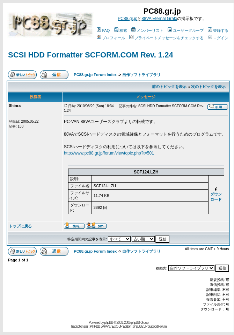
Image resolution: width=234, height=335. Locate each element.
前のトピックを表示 (169, 86)
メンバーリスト (147, 30)
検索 (120, 30)
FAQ (103, 30)
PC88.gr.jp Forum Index (95, 75)
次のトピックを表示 (208, 86)
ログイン (218, 38)
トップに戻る (20, 226)
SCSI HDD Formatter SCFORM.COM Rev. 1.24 (90, 54)
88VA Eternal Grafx (159, 18)
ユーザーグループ (186, 30)
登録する (218, 30)
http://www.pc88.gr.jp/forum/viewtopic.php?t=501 (109, 153)
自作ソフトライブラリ (141, 75)
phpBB (108, 322)
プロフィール (111, 38)
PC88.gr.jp (127, 18)
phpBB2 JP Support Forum (149, 326)
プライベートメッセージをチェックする (166, 38)
